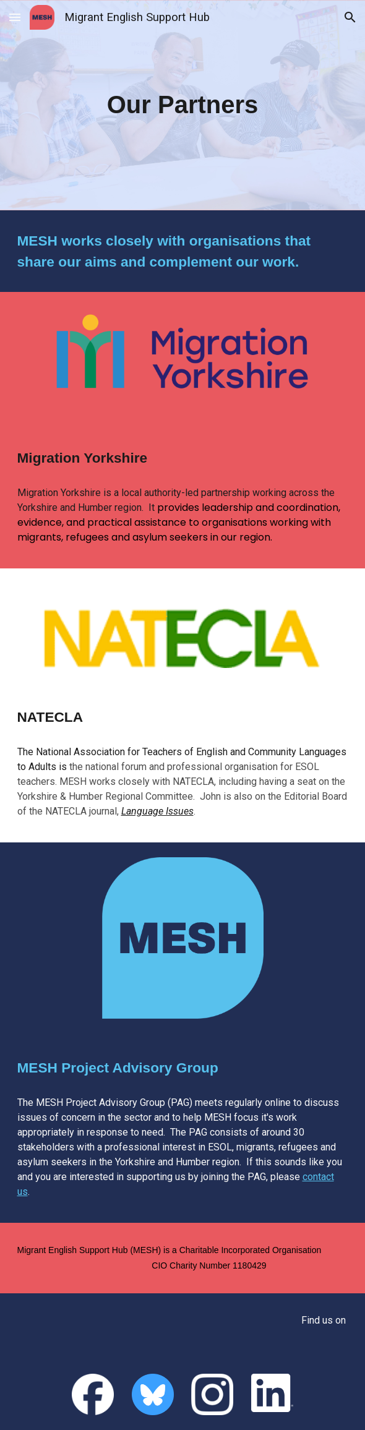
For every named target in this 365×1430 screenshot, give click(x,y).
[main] (182, 105)
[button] (15, 17)
